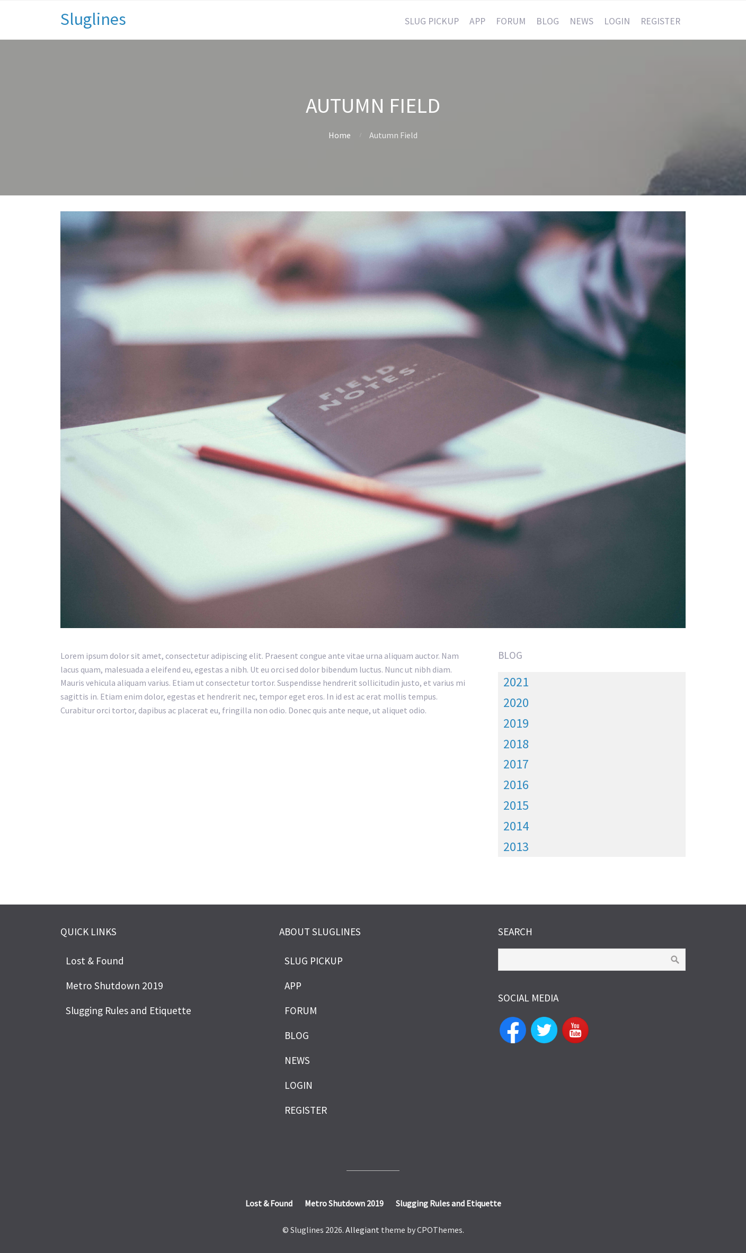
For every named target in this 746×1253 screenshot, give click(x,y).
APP (477, 21)
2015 (516, 805)
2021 (516, 682)
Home (339, 135)
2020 (516, 702)
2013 (516, 846)
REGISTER (660, 21)
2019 (516, 723)
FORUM (511, 21)
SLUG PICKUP (432, 21)
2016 (516, 784)
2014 (516, 826)
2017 (516, 764)
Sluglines (93, 19)
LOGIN (617, 21)
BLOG (547, 21)
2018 (516, 744)
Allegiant (362, 1229)
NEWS (581, 21)
